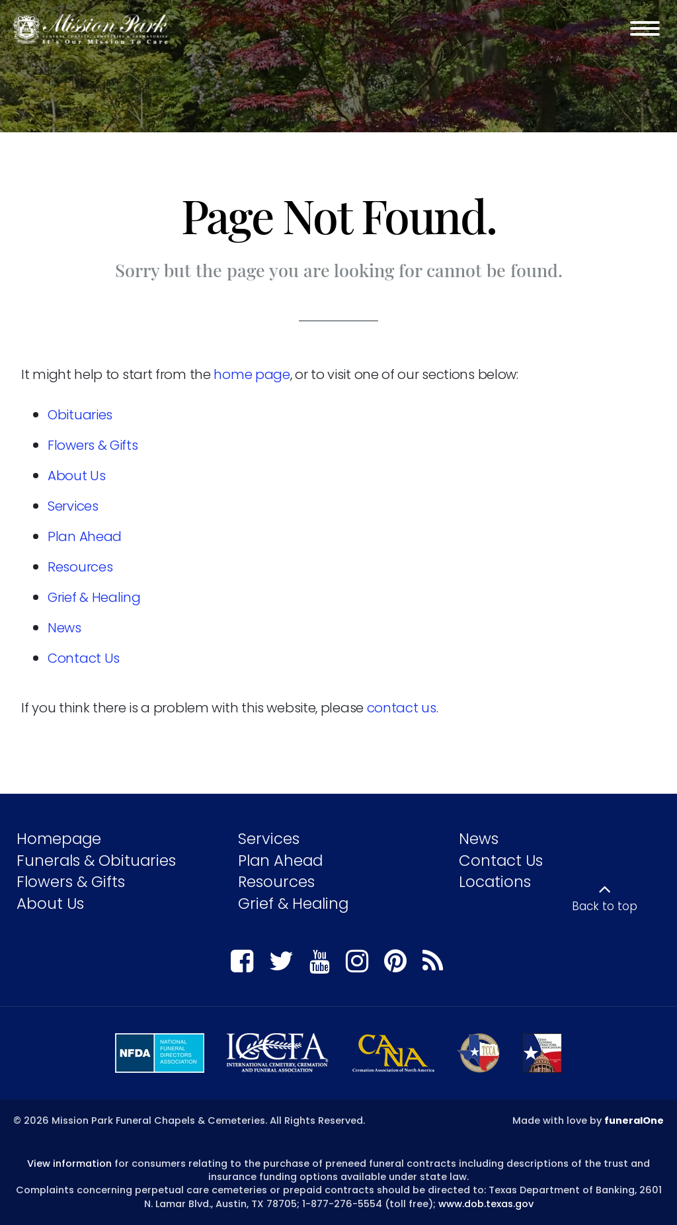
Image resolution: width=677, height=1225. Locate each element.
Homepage (59, 838)
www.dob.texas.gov (486, 1203)
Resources (80, 567)
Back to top (604, 906)
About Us (77, 475)
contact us (401, 707)
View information (69, 1163)
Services (73, 506)
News (64, 627)
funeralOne (634, 1120)
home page (252, 374)
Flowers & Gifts (93, 445)
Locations (495, 881)
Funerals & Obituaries (96, 860)
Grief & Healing (94, 597)
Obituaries (80, 414)
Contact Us (84, 658)
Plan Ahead (85, 536)
